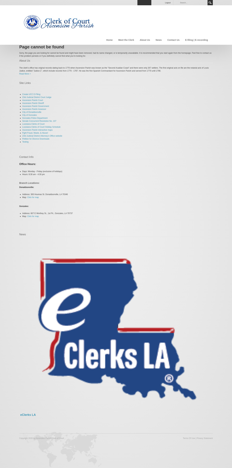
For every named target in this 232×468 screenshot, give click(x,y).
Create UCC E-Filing (31, 94)
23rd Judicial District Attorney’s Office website (42, 136)
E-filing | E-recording (196, 40)
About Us (145, 40)
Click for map (33, 197)
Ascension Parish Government (35, 106)
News (159, 40)
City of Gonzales (29, 115)
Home (109, 40)
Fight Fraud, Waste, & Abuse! (35, 133)
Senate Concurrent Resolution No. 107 (39, 121)
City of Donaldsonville (31, 112)
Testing (25, 142)
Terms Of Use (189, 438)
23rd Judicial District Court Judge (36, 97)
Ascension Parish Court (32, 100)
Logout (168, 3)
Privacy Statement (205, 438)
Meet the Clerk (126, 40)
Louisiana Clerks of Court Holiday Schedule (41, 127)
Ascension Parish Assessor (34, 109)
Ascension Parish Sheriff (33, 103)
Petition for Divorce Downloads (35, 139)
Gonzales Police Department (35, 118)
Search (210, 2)
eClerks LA (28, 414)
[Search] (192, 2)
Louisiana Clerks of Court (33, 124)
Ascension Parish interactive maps (37, 130)
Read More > (25, 74)
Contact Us (173, 40)
